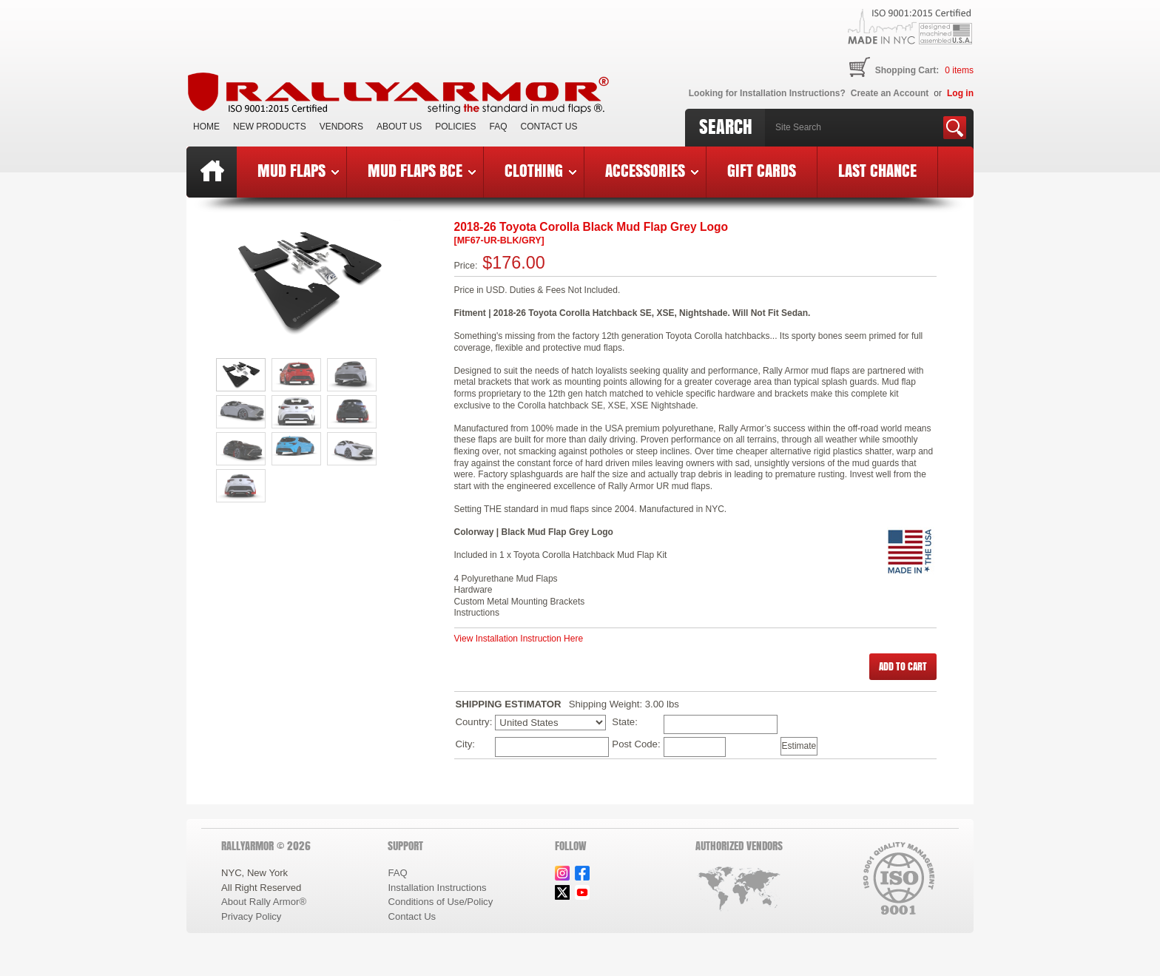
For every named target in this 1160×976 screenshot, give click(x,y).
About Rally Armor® (263, 901)
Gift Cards (761, 170)
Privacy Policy (251, 916)
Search (725, 126)
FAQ (499, 126)
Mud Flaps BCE (422, 170)
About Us (399, 126)
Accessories (651, 170)
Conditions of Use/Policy (440, 901)
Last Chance (877, 170)
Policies (455, 126)
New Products (269, 126)
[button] (903, 666)
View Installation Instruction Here (519, 638)
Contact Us (549, 126)
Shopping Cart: (907, 70)
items (959, 70)
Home (206, 126)
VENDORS (341, 126)
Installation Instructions (437, 887)
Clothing (540, 170)
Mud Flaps (298, 170)
